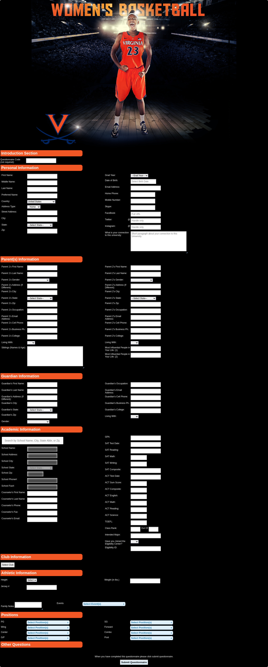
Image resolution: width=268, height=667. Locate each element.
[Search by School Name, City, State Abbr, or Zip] (32, 440)
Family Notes (7, 606)
